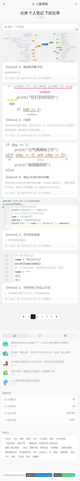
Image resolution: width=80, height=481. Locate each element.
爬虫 (13, 456)
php (15, 439)
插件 (52, 439)
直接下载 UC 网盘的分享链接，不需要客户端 (33, 371)
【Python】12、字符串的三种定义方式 (27, 287)
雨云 (28, 456)
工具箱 (21, 456)
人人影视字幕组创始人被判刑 (25, 380)
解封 (56, 452)
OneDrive (43, 452)
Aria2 (25, 447)
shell (35, 439)
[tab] (14, 335)
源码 (28, 439)
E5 (50, 452)
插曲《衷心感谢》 (12, 447)
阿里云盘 (44, 447)
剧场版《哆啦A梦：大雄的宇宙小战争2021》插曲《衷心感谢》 (41, 352)
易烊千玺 (21, 443)
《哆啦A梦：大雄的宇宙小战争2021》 (43, 443)
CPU (7, 456)
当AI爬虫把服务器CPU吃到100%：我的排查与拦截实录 (37, 361)
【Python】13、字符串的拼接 (22, 234)
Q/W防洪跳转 (66, 447)
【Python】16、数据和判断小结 (23, 67)
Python (8, 439)
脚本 (22, 439)
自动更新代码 (25, 452)
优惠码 (35, 456)
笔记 (72, 452)
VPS (34, 452)
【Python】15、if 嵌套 (18, 120)
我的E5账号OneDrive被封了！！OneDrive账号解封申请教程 (39, 342)
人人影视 (43, 439)
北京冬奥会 (61, 439)
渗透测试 (64, 452)
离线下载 (34, 447)
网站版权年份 (11, 452)
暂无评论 (47, 78)
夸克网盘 (54, 447)
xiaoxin (12, 78)
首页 (8, 26)
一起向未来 (10, 443)
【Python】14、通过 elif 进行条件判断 (27, 177)
